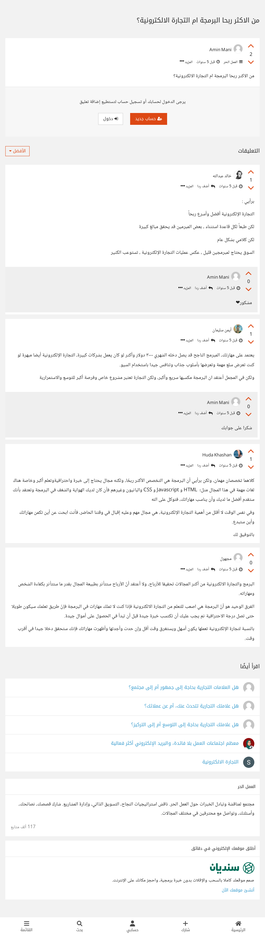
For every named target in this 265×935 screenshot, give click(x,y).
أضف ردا (206, 186)
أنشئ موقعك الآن (238, 894)
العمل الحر (233, 62)
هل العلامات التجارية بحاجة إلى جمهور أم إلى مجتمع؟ (184, 691)
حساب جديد (148, 119)
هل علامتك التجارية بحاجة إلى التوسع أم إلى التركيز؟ (185, 728)
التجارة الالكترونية (220, 766)
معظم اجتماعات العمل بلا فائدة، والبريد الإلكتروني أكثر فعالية (175, 747)
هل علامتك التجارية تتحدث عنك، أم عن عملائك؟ (191, 710)
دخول (110, 119)
